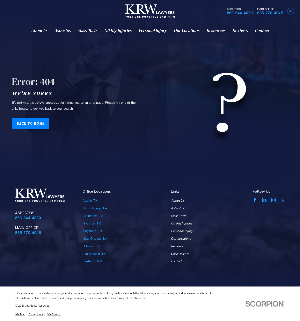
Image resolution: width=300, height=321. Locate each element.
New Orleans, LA (94, 238)
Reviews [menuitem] (240, 30)
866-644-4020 (240, 13)
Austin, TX (89, 200)
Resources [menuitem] (215, 30)
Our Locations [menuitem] (186, 30)
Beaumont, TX (92, 216)
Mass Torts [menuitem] (87, 30)
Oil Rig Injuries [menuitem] (118, 30)
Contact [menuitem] (262, 30)
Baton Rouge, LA (94, 208)
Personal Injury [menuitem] (153, 30)
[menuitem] (20, 314)
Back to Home (31, 123)
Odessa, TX (90, 246)
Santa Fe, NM (92, 261)
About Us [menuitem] (39, 30)
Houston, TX (91, 223)
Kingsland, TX (92, 231)
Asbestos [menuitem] (62, 30)
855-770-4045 (270, 13)
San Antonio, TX (94, 254)
